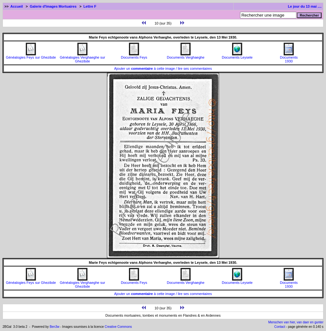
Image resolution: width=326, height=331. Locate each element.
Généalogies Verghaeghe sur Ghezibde (82, 57)
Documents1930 (289, 57)
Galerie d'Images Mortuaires (53, 6)
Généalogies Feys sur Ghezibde (31, 55)
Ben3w (55, 326)
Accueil (17, 6)
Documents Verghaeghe (185, 55)
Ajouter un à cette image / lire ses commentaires (163, 68)
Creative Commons (118, 326)
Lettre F (89, 6)
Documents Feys (134, 55)
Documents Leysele (237, 55)
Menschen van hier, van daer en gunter (295, 322)
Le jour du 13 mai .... (305, 6)
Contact (279, 326)
